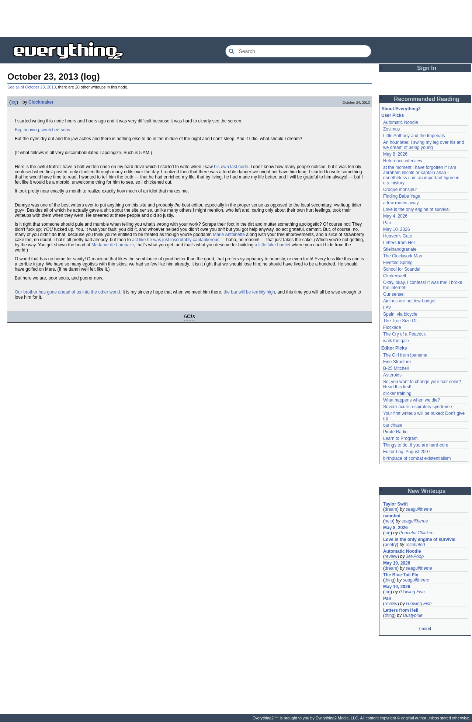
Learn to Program (400, 438)
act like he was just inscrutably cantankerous (175, 239)
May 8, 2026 (395, 154)
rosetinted (415, 544)
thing (389, 580)
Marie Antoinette (229, 234)
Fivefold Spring (398, 262)
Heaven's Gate (397, 236)
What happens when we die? (411, 400)
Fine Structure (397, 361)
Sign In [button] (426, 68)
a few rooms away (401, 202)
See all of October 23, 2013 (31, 87)
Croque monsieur (400, 189)
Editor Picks (394, 348)
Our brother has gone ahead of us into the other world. (68, 292)
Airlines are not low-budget (409, 300)
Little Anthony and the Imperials (414, 135)
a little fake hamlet (273, 244)
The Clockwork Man (402, 255)
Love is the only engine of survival (416, 209)
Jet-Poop (415, 556)
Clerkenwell (394, 275)
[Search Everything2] (298, 51)
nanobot (391, 515)
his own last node (231, 166)
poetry (391, 544)
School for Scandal (401, 269)
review (391, 556)
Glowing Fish (411, 591)
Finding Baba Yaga (401, 196)
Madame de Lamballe (112, 244)
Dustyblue (412, 615)
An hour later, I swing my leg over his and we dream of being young (423, 145)
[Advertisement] (236, 18)
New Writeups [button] (427, 491)
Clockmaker (40, 102)
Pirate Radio (395, 431)
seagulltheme (419, 509)
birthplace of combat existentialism (417, 458)
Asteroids (392, 375)
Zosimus (391, 129)
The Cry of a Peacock (404, 334)
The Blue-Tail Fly (400, 574)
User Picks (392, 115)
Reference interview (402, 160)
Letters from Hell (399, 242)
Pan (387, 222)
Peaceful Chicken (416, 532)
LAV (387, 307)
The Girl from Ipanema (405, 355)
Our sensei (394, 294)
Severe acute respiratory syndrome (417, 406)
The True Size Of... (401, 320)
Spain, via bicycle (400, 314)
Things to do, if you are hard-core (415, 445)
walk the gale (396, 340)
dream (391, 509)
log (14, 102)
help (389, 521)
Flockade (392, 327)
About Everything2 (401, 108)
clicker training (397, 393)
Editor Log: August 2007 (406, 451)
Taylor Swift (395, 504)
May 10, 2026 (396, 229)
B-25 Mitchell (396, 368)
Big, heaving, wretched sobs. (43, 129)
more (425, 628)
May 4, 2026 (395, 216)
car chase (392, 425)
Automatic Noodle (400, 122)
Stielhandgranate (400, 249)
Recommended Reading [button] (426, 99)
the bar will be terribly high (249, 292)
